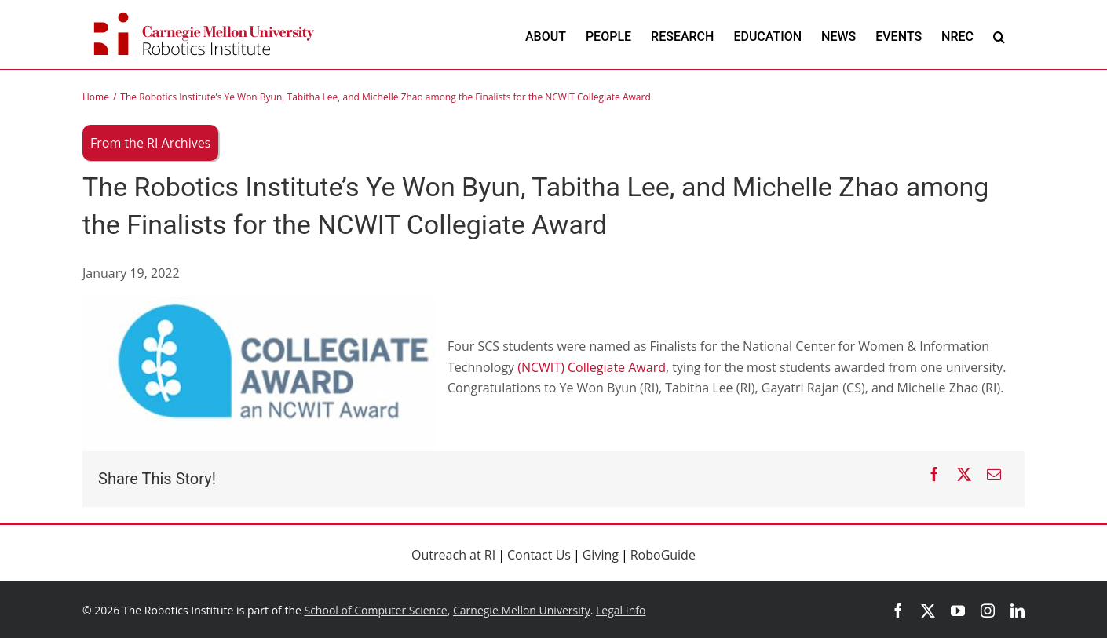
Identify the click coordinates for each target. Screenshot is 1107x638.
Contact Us (539, 554)
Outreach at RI (453, 554)
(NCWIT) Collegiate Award (591, 367)
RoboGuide (663, 554)
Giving (601, 554)
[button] (999, 36)
